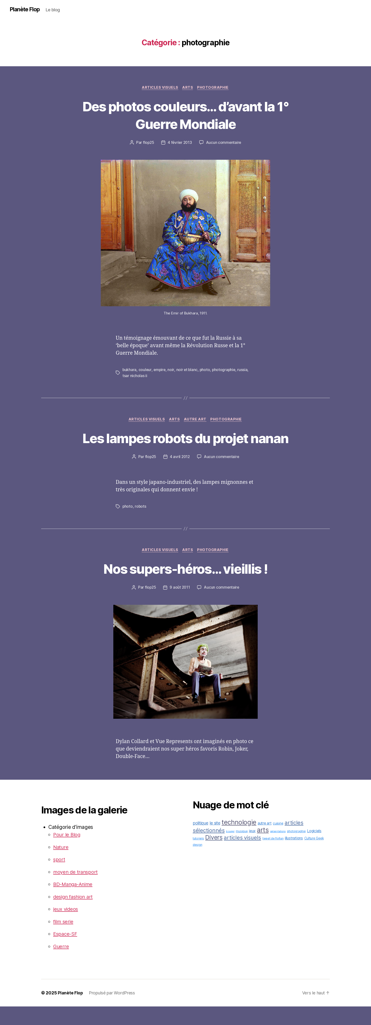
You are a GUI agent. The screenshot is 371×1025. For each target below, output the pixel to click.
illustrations (294, 856)
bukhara (129, 370)
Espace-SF (66, 952)
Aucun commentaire (224, 143)
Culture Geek (314, 857)
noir (171, 370)
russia (244, 370)
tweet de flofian (273, 857)
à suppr (230, 850)
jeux (252, 849)
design (197, 863)
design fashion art (74, 915)
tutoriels (198, 857)
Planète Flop (26, 10)
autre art (196, 420)
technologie (239, 841)
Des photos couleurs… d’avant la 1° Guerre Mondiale (185, 115)
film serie (63, 940)
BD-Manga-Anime (74, 903)
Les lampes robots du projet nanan (185, 447)
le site (215, 841)
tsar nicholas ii (134, 376)
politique (200, 841)
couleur (145, 370)
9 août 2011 (179, 606)
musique (242, 850)
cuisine (278, 842)
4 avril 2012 (180, 475)
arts (188, 88)
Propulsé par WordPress (112, 1011)
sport (59, 878)
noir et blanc (188, 370)
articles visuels (159, 88)
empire (160, 370)
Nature (61, 866)
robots (141, 524)
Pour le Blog (67, 853)
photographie (214, 88)
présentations (278, 850)
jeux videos (66, 928)
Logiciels (314, 849)
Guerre (61, 965)
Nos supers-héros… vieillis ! (185, 587)
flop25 (148, 143)
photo (206, 370)
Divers (213, 855)
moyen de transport (76, 890)
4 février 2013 (179, 143)
